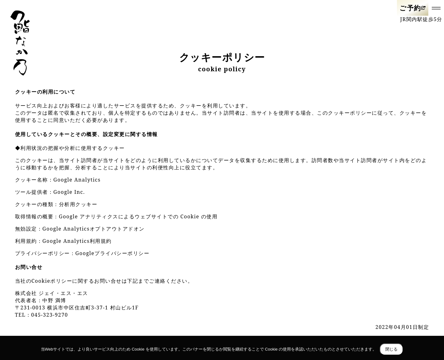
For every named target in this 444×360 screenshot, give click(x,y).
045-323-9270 (49, 314)
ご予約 (410, 7)
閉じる (391, 349)
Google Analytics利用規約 (77, 240)
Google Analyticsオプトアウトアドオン (93, 228)
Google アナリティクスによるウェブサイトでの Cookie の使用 (138, 216)
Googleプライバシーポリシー (112, 253)
